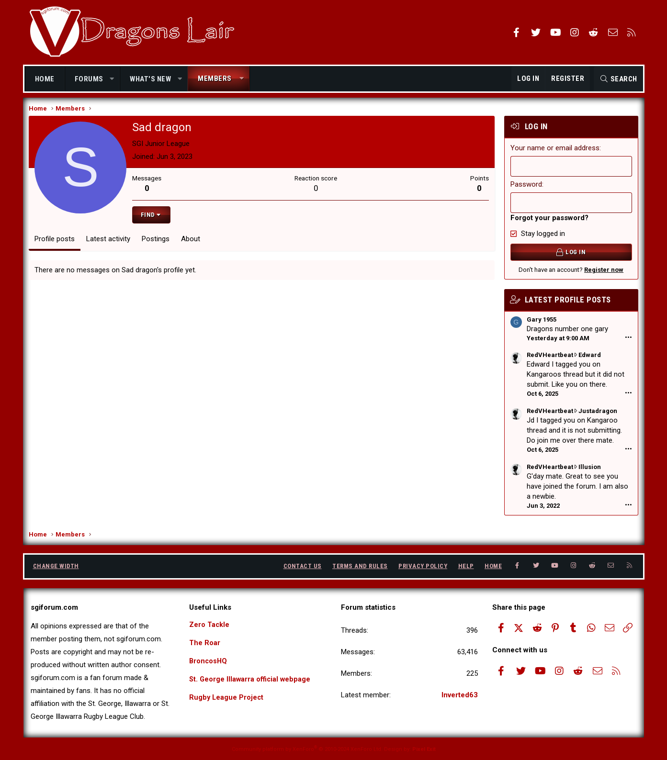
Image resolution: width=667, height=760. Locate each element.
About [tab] (192, 242)
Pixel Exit (424, 749)
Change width (56, 566)
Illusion (588, 470)
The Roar (204, 643)
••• (627, 341)
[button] (111, 79)
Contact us (302, 566)
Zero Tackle (209, 624)
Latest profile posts (567, 303)
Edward (588, 358)
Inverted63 (459, 695)
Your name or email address (554, 151)
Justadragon (596, 414)
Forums (89, 79)
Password (525, 188)
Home (45, 79)
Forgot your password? (548, 221)
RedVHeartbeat (549, 358)
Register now (602, 273)
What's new (150, 79)
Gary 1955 (540, 323)
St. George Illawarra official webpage (251, 680)
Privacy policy (422, 566)
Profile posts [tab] (56, 242)
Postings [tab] (157, 242)
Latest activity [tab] (110, 242)
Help (466, 566)
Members (215, 78)
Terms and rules (360, 566)
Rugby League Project (227, 699)
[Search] (618, 79)
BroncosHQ (208, 662)
